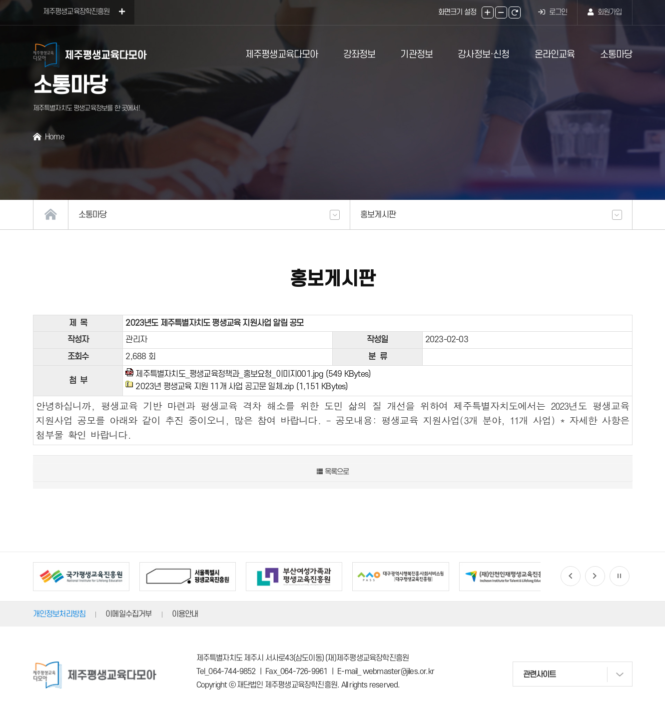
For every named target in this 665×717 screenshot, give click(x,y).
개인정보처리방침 (59, 614)
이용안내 (185, 614)
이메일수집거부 (128, 614)
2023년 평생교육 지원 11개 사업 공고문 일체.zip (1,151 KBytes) (241, 386)
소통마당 (616, 55)
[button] (571, 576)
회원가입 (605, 12)
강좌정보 (359, 55)
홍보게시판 (491, 215)
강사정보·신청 (483, 55)
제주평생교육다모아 (281, 55)
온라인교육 (555, 55)
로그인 (552, 12)
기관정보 (416, 55)
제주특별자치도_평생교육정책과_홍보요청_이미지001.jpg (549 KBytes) (253, 374)
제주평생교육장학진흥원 (84, 11)
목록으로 (332, 472)
